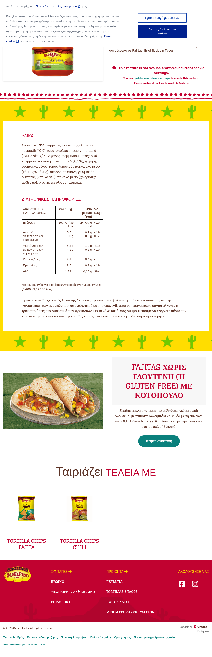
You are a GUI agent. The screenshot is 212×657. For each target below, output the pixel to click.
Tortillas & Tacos (122, 592)
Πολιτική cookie (100, 637)
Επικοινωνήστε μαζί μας (42, 637)
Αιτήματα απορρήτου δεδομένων (24, 644)
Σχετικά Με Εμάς (13, 637)
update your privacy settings (152, 78)
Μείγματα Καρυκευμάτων (130, 612)
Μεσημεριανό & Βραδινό (73, 592)
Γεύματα (114, 581)
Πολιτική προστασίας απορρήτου (56, 3)
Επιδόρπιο (60, 602)
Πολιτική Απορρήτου (74, 637)
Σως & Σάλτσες (119, 602)
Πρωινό (57, 581)
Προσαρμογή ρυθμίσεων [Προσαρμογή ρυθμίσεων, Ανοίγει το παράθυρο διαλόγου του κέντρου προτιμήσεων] (162, 15)
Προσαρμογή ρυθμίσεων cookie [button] (154, 637)
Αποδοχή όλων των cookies (162, 28)
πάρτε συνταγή (159, 441)
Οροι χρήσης (122, 637)
